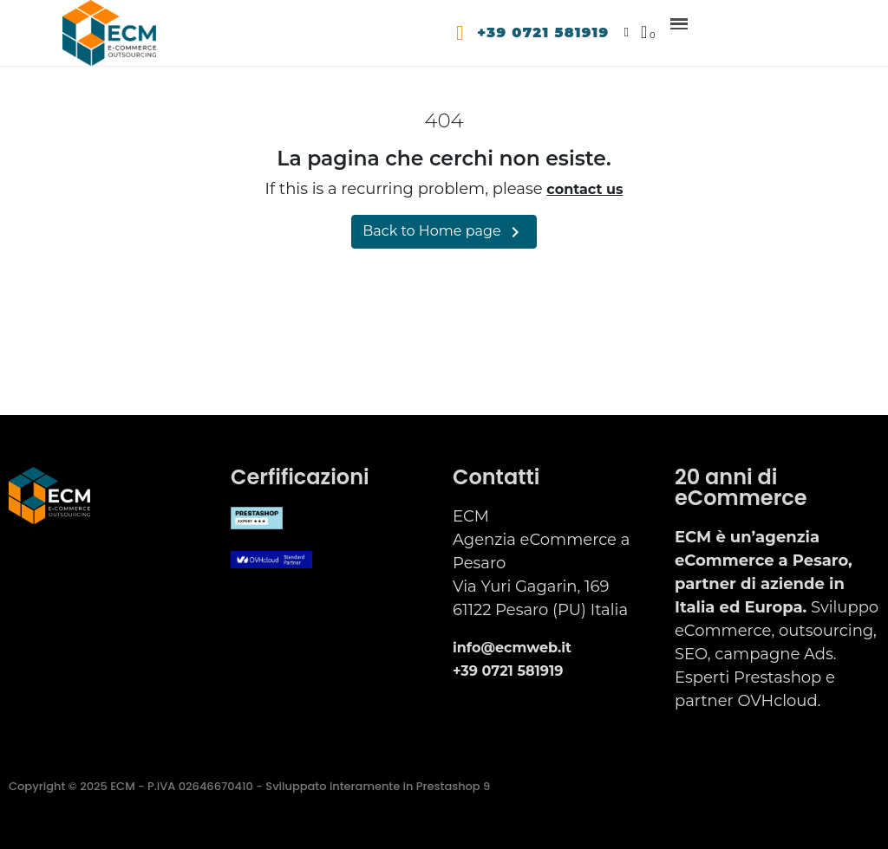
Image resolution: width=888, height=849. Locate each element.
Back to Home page (444, 232)
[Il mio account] (626, 32)
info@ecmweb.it (512, 647)
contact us (584, 189)
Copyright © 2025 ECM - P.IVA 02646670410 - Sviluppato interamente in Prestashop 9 (249, 786)
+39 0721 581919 (544, 32)
